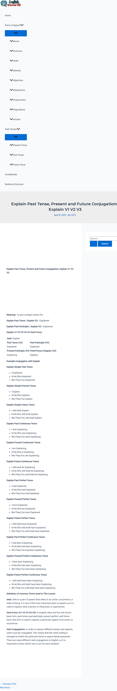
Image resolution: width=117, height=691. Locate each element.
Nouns (14, 41)
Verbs (14, 60)
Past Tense (17, 155)
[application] (22, 25)
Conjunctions (18, 100)
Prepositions (17, 109)
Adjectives (16, 80)
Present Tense (18, 145)
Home (8, 15)
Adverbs (15, 70)
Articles (15, 119)
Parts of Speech (14, 25)
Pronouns (16, 51)
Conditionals (11, 174)
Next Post (6, 687)
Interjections (17, 90)
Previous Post (8, 684)
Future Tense (17, 164)
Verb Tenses (12, 129)
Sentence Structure (14, 184)
